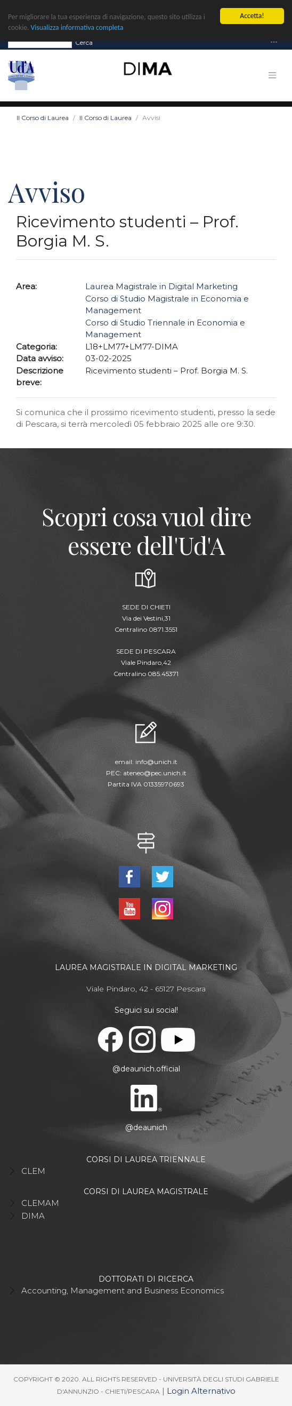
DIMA (33, 1216)
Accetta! (252, 15)
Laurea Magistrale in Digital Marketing (161, 286)
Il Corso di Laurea (43, 118)
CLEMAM (40, 1203)
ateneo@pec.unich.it (154, 773)
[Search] (40, 42)
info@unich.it (156, 762)
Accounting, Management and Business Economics (122, 1290)
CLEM (33, 1171)
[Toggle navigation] (274, 42)
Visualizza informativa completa (77, 27)
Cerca (84, 42)
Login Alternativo (201, 1391)
